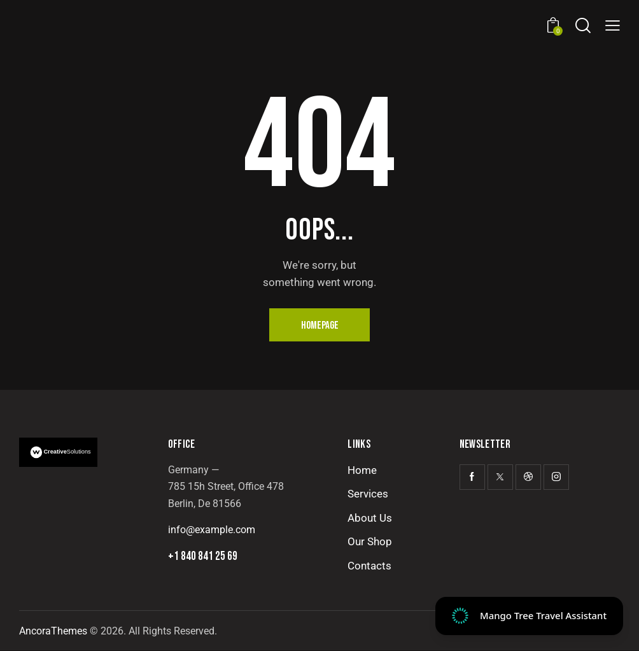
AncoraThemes (53, 631)
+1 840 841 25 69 (202, 557)
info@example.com (211, 530)
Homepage (320, 325)
